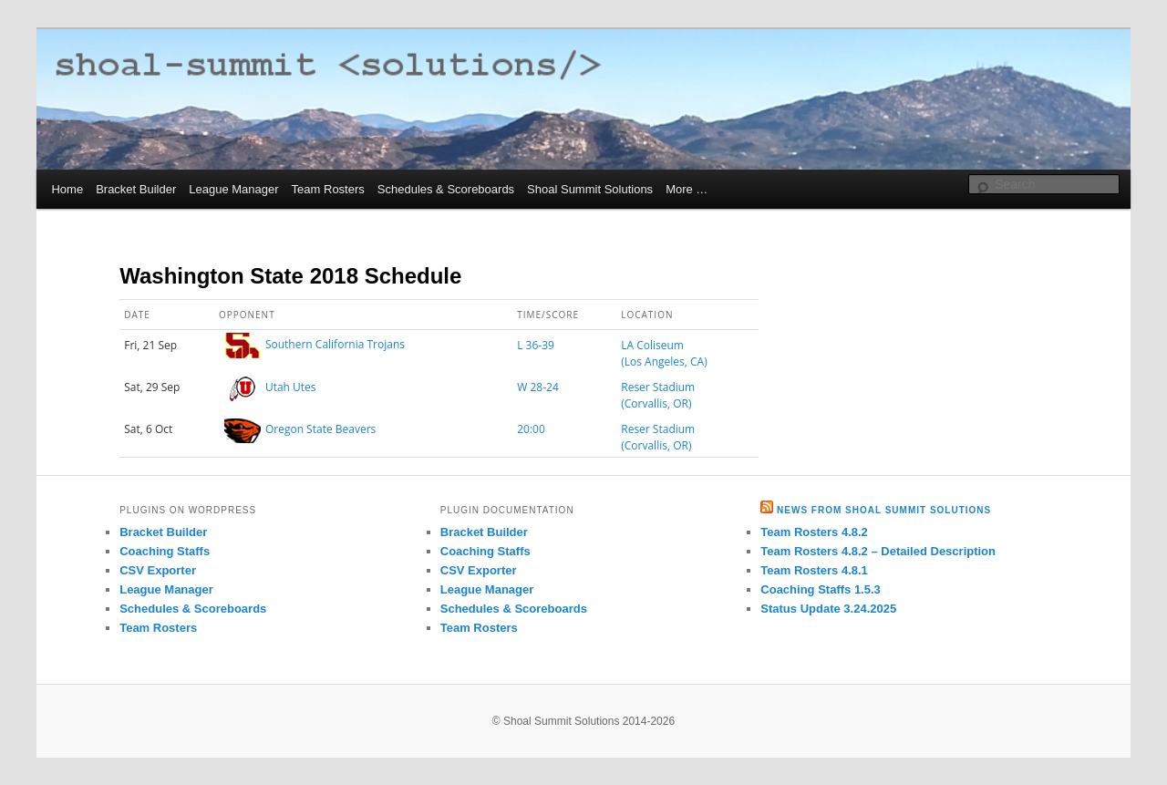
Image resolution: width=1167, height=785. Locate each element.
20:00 (531, 429)
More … (686, 189)
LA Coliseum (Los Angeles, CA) (664, 353)
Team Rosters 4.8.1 (814, 570)
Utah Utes (290, 387)
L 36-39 (535, 345)
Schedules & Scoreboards (445, 189)
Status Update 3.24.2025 (828, 608)
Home (67, 189)
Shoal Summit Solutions (590, 189)
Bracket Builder (136, 189)
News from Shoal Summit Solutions (884, 510)
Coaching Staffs (164, 551)
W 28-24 (538, 387)
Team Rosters (328, 189)
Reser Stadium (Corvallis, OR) (658, 395)
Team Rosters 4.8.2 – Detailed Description (878, 551)
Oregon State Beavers (320, 429)
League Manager (233, 189)
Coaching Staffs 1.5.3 (820, 589)
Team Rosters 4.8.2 (814, 532)
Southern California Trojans (335, 345)
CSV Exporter (157, 570)
